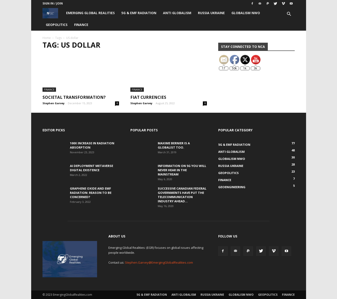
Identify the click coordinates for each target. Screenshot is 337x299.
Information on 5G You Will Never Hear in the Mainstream (182, 170)
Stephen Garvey (53, 103)
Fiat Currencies (148, 97)
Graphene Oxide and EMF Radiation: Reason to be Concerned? (90, 192)
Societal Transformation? (74, 97)
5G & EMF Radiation (138, 13)
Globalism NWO (245, 13)
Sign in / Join (53, 3)
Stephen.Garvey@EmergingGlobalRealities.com (159, 262)
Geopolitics (57, 24)
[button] (289, 14)
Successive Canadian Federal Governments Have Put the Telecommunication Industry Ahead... (182, 194)
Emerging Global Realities (90, 13)
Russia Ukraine (211, 13)
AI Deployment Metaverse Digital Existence (91, 168)
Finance (81, 24)
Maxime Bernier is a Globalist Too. (174, 145)
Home (47, 38)
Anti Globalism (177, 13)
